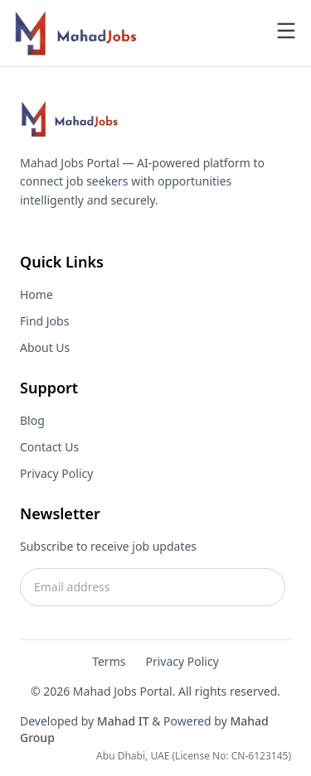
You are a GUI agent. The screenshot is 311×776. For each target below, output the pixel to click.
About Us (45, 347)
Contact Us (49, 447)
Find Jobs (44, 321)
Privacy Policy (56, 473)
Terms (108, 661)
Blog (32, 420)
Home (36, 294)
